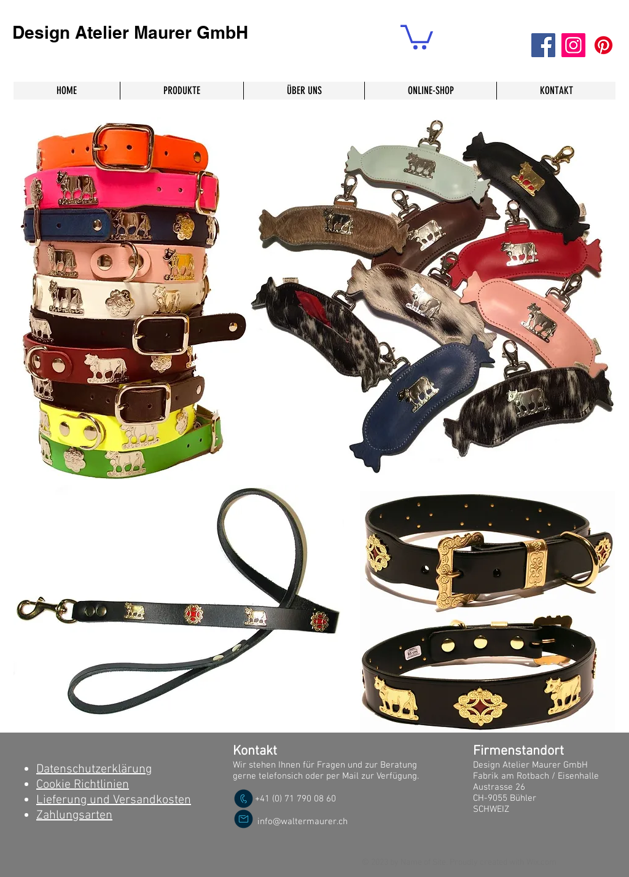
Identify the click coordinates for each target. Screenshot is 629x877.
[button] (416, 36)
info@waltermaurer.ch (302, 821)
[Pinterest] (603, 45)
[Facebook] (543, 45)
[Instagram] (573, 45)
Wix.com (541, 862)
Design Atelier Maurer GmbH (130, 32)
